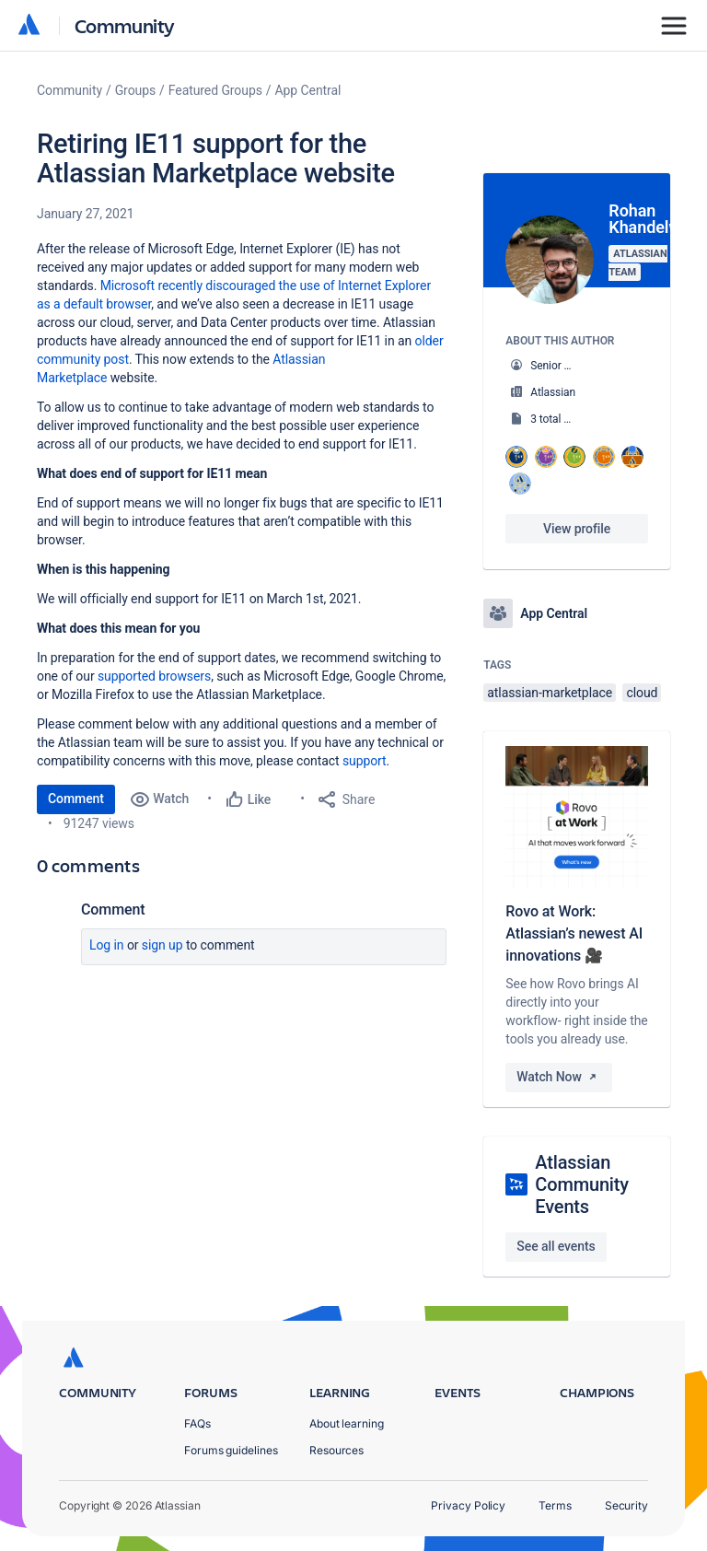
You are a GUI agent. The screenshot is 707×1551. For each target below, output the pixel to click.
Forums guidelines (231, 1450)
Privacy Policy (468, 1505)
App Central (308, 90)
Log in (106, 945)
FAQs (197, 1423)
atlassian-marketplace (549, 692)
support (364, 760)
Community (125, 25)
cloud (641, 692)
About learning (346, 1423)
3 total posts (560, 419)
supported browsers (154, 676)
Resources (336, 1450)
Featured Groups (215, 90)
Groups (135, 90)
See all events (555, 1246)
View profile (576, 528)
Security (626, 1505)
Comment (76, 798)
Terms (555, 1505)
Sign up (162, 945)
